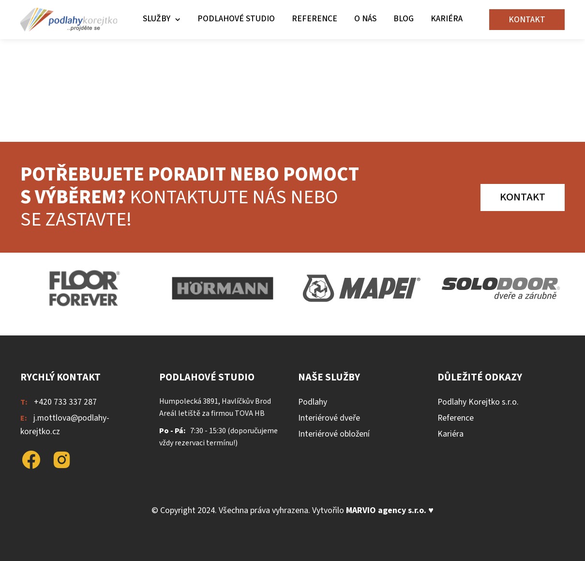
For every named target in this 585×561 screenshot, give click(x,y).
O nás (365, 19)
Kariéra (447, 19)
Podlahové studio (236, 19)
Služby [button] (156, 19)
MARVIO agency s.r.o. (386, 510)
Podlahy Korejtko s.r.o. (478, 402)
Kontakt (527, 20)
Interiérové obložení (334, 434)
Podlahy (312, 402)
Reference (314, 19)
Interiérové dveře (329, 418)
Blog (403, 19)
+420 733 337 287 (65, 402)
